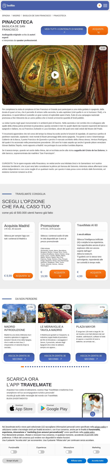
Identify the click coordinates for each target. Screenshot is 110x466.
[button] (22, 366)
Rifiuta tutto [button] (76, 461)
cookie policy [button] (89, 432)
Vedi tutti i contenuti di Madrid (64, 31)
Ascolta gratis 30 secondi (19, 357)
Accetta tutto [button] (97, 461)
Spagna (6, 16)
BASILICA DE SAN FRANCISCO (37, 16)
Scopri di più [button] (12, 461)
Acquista (98, 30)
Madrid (16, 16)
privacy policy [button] (100, 427)
